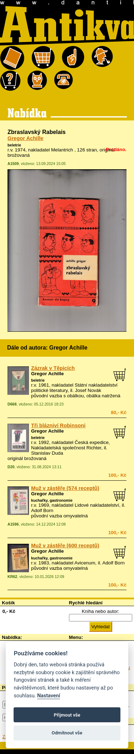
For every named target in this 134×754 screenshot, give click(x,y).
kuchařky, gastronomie (52, 500)
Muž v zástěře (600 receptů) (65, 545)
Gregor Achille (25, 138)
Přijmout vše (67, 715)
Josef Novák (88, 390)
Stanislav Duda (47, 453)
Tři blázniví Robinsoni (58, 425)
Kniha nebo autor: (100, 611)
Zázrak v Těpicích (53, 368)
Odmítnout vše (67, 732)
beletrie (14, 145)
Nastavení (48, 696)
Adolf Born (42, 510)
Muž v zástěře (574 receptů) (65, 488)
